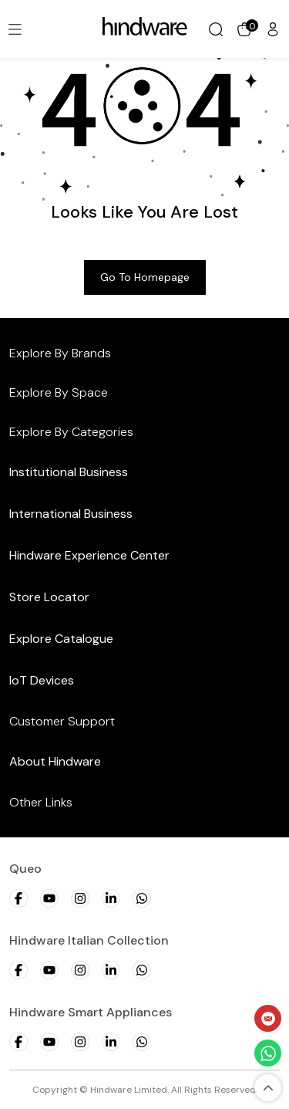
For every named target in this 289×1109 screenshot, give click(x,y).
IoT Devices (41, 680)
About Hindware (55, 761)
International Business (71, 513)
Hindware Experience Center (89, 555)
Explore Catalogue (61, 639)
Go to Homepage (145, 277)
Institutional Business (68, 472)
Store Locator (49, 597)
